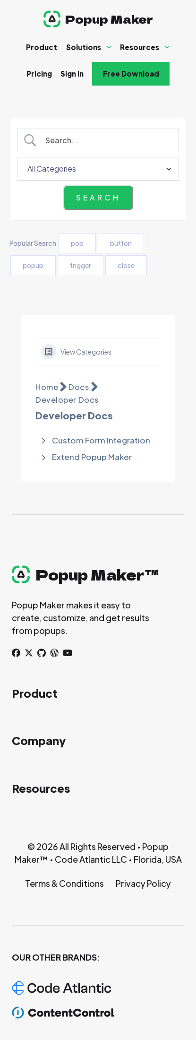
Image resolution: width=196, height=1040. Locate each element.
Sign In (72, 73)
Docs (78, 387)
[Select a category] (98, 169)
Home (46, 387)
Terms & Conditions (64, 883)
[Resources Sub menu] (167, 47)
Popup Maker (109, 18)
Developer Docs (67, 400)
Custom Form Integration (101, 440)
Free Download (131, 73)
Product (41, 47)
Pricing (39, 73)
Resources (139, 47)
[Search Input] (106, 140)
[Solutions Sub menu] (109, 47)
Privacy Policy (143, 883)
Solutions (83, 47)
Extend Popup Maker (92, 456)
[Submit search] (98, 197)
